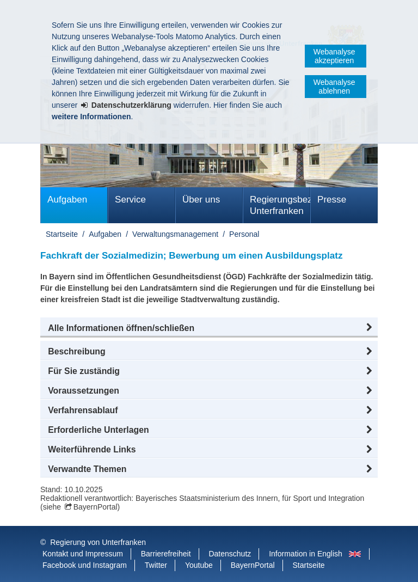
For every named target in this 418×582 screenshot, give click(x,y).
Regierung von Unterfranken (98, 542)
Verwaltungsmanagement (175, 234)
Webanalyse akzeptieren (334, 56)
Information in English (305, 553)
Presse (331, 199)
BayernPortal (95, 507)
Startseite (62, 234)
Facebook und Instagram (84, 565)
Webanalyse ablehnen (334, 86)
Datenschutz (229, 553)
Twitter (156, 565)
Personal (244, 234)
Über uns (201, 199)
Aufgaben (67, 199)
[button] (209, 328)
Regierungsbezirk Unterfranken (280, 205)
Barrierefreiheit (166, 553)
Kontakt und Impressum (82, 553)
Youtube (199, 565)
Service (130, 199)
